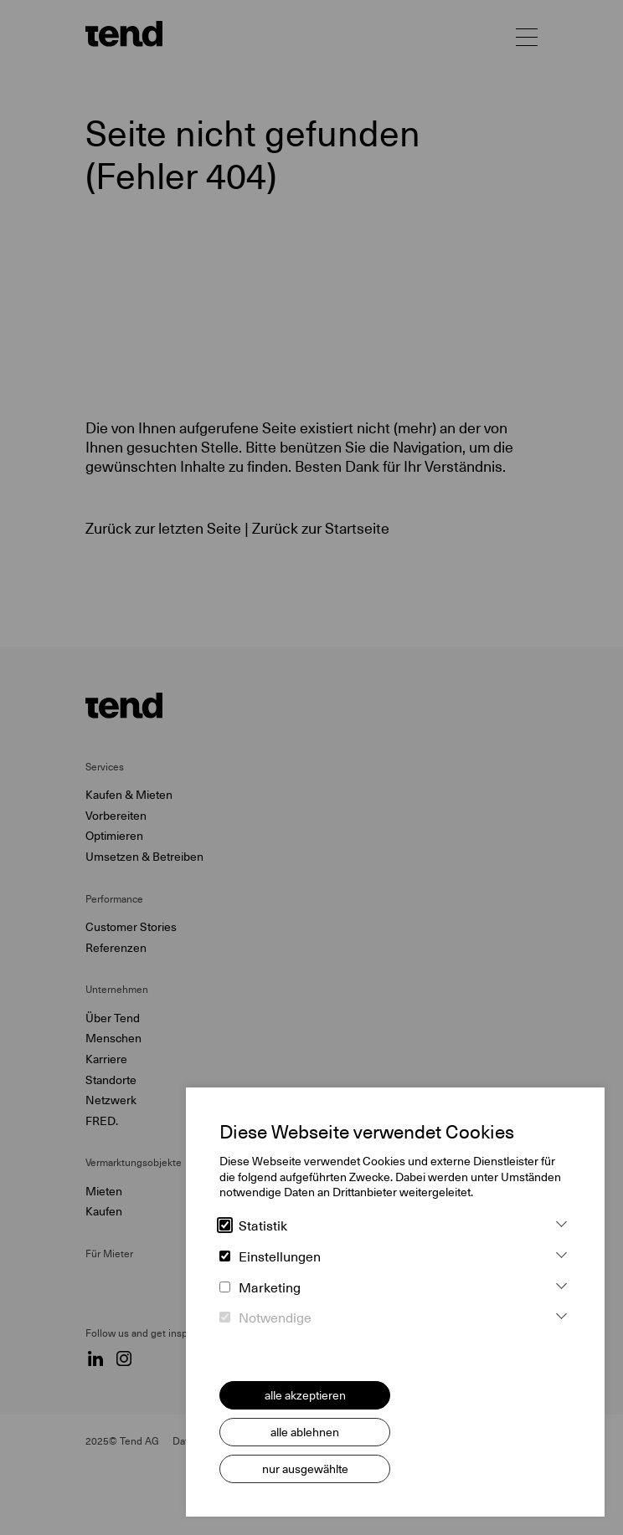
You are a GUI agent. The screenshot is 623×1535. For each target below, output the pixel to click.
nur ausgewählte (305, 1468)
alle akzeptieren (305, 1395)
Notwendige (265, 1318)
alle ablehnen (304, 1432)
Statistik (253, 1226)
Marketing (260, 1288)
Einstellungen (270, 1257)
